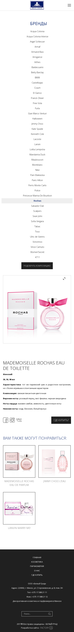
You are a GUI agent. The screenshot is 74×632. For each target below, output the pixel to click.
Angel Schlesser (37, 41)
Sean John (37, 216)
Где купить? (61, 420)
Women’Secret (37, 252)
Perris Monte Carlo (37, 185)
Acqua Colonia (37, 31)
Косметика (37, 561)
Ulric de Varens (37, 236)
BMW (37, 77)
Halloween (37, 118)
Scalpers (37, 211)
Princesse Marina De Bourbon (37, 195)
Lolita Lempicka (37, 149)
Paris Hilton (37, 180)
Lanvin (37, 144)
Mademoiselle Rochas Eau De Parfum (19, 483)
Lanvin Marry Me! (19, 528)
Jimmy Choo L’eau (54, 481)
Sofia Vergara (37, 221)
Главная (37, 557)
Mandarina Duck (37, 154)
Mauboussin (37, 159)
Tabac (37, 226)
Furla (37, 108)
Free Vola (37, 103)
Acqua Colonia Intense (37, 36)
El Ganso (37, 92)
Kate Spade (37, 128)
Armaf (37, 46)
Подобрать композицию (37, 265)
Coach (37, 87)
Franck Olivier (37, 98)
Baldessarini (37, 67)
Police (37, 190)
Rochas (37, 200)
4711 (37, 257)
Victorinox (37, 241)
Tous (37, 231)
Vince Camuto (37, 246)
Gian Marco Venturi (37, 113)
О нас (37, 570)
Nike (37, 169)
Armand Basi (37, 51)
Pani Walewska (37, 175)
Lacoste (37, 139)
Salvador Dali (37, 205)
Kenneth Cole (37, 134)
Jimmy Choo (37, 123)
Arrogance (37, 57)
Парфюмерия (37, 566)
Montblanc (37, 164)
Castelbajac (37, 82)
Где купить (37, 575)
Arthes (37, 62)
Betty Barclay (37, 72)
